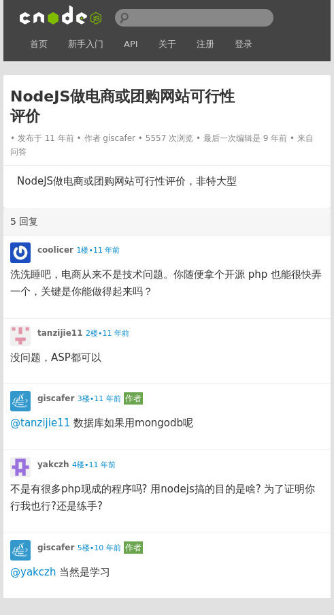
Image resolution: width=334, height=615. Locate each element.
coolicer (55, 250)
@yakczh (33, 572)
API (131, 44)
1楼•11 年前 (98, 250)
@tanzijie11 (40, 423)
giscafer (119, 138)
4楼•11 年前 (94, 464)
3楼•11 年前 (99, 398)
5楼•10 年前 (99, 547)
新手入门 (85, 44)
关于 (167, 44)
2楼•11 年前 (107, 333)
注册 (205, 44)
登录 (243, 44)
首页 (39, 44)
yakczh (53, 464)
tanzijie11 (60, 333)
